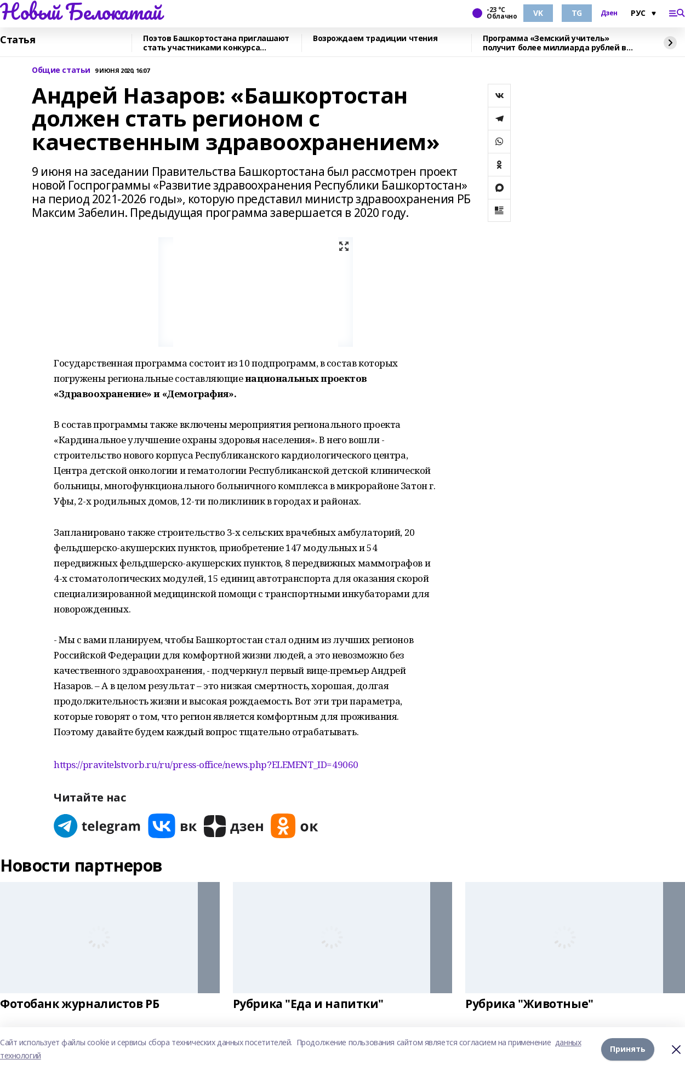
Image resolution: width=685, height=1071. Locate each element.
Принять (628, 1049)
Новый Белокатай (81, 11)
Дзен (609, 13)
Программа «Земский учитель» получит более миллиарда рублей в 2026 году (554, 43)
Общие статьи (61, 70)
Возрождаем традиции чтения (375, 38)
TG (577, 13)
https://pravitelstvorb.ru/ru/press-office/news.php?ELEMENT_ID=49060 (206, 764)
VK (538, 13)
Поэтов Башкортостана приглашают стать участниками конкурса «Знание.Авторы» (216, 43)
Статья (17, 40)
